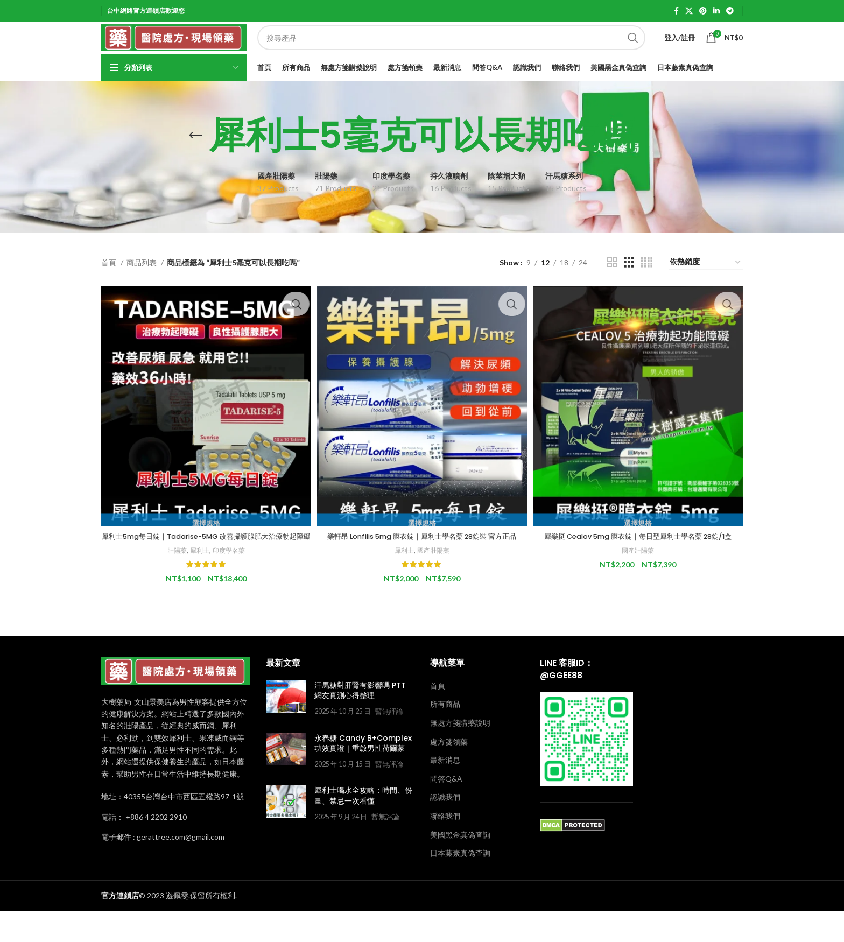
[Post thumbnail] (286, 730)
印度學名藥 (229, 581)
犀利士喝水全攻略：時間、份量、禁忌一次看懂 (363, 827)
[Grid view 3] (629, 287)
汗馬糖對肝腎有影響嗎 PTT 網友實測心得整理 (360, 722)
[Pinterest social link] (703, 11)
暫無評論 (389, 743)
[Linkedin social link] (716, 11)
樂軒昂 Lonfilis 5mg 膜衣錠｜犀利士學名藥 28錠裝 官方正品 (422, 562)
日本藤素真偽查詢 (460, 884)
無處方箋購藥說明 (460, 753)
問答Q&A (446, 809)
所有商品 (445, 735)
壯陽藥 (173, 581)
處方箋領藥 (449, 772)
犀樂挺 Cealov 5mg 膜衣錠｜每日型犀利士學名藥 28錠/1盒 (640, 557)
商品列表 (142, 286)
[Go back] (195, 160)
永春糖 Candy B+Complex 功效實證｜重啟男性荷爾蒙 (363, 774)
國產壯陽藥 (434, 581)
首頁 (109, 286)
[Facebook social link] (676, 11)
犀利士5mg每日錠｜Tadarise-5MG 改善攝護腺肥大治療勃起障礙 (204, 562)
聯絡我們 (445, 847)
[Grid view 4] (646, 287)
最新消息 (445, 791)
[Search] (451, 50)
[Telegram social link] (730, 11)
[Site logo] (174, 49)
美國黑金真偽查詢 (460, 865)
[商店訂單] (706, 287)
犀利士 (197, 581)
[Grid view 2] (612, 287)
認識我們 (445, 828)
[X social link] (689, 11)
